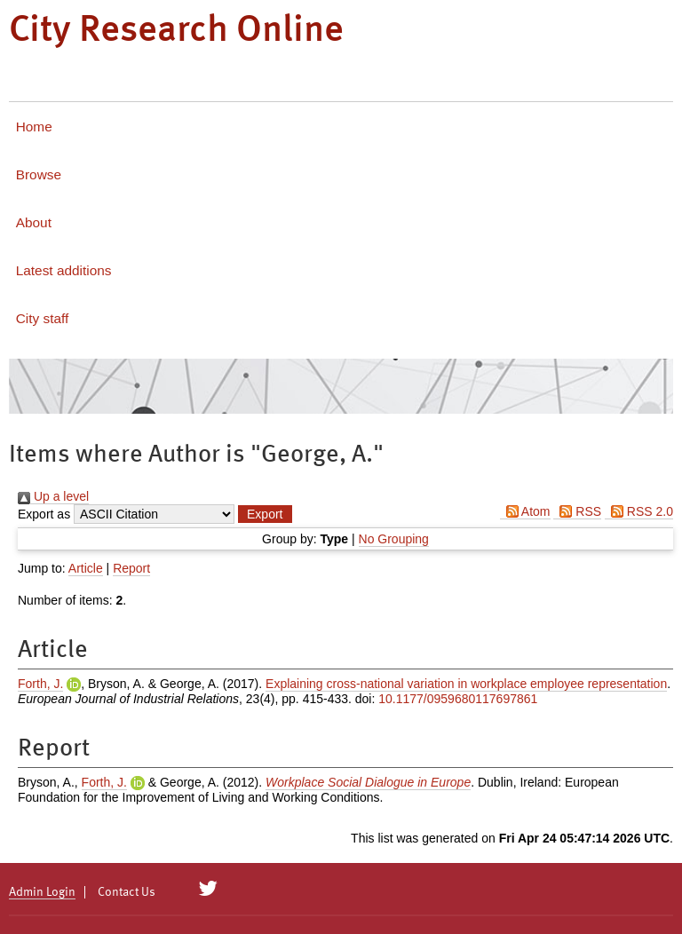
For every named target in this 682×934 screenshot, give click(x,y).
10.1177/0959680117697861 (457, 699)
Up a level (53, 496)
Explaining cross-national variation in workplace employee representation (466, 684)
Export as (44, 514)
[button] (264, 514)
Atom (525, 511)
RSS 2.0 (639, 511)
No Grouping (394, 539)
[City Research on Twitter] (208, 888)
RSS (577, 511)
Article (85, 568)
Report (131, 568)
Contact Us (126, 892)
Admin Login (42, 892)
